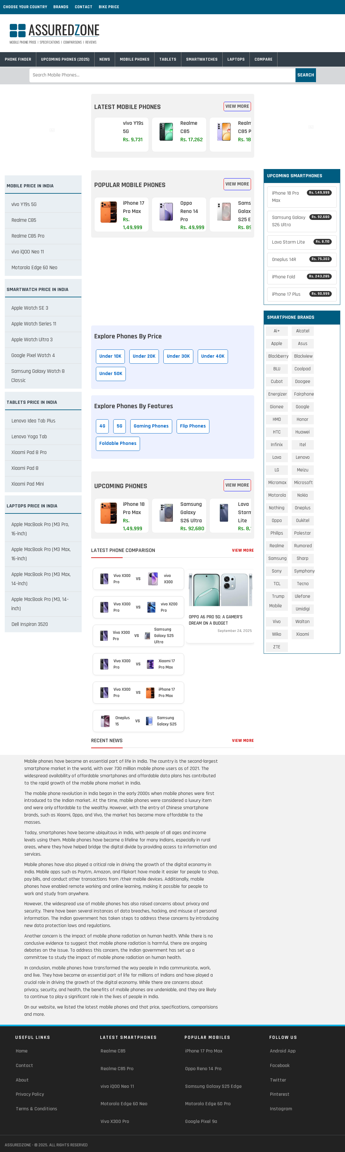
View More (237, 106)
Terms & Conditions (36, 1109)
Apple (276, 344)
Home (21, 1051)
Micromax (277, 483)
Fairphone (304, 394)
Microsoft (303, 483)
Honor (302, 419)
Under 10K (110, 356)
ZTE (276, 647)
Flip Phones (193, 426)
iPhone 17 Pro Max (203, 1051)
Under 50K (110, 373)
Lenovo (303, 457)
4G (102, 426)
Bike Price (109, 7)
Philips (277, 533)
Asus (302, 344)
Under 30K (178, 356)
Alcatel (302, 331)
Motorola (277, 495)
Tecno (303, 584)
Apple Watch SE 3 (29, 308)
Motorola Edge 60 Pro (208, 1103)
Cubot (277, 382)
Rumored (303, 546)
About (22, 1080)
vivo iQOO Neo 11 (27, 251)
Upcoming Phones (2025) (65, 59)
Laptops (236, 59)
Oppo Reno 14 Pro (203, 1068)
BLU (276, 369)
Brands (60, 7)
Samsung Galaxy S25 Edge (213, 1086)
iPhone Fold (302, 277)
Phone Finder (18, 59)
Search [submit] (305, 75)
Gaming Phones (151, 426)
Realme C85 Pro (27, 236)
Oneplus (303, 508)
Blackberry (278, 356)
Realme (277, 546)
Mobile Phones (134, 59)
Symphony (304, 571)
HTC (277, 432)
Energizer (277, 394)
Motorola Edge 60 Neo (34, 267)
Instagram (281, 1109)
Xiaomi (302, 634)
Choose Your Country (25, 7)
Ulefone (302, 596)
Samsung (277, 558)
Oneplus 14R (302, 259)
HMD (277, 419)
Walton (302, 622)
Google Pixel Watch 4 (33, 355)
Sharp (302, 558)
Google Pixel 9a (201, 1121)
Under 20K (144, 356)
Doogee (302, 382)
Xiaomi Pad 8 (24, 468)
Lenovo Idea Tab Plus (33, 420)
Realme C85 (23, 220)
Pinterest (279, 1094)
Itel (303, 445)
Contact (83, 7)
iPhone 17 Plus (302, 294)
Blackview (303, 356)
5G (119, 426)
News (104, 59)
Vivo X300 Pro (115, 1121)
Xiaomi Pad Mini (27, 484)
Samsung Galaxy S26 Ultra (302, 221)
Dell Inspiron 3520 (29, 624)
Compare (263, 59)
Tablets (167, 59)
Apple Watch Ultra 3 (32, 339)
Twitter (278, 1080)
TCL (276, 584)
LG (277, 470)
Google (302, 407)
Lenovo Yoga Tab (29, 436)
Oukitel (302, 521)
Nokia (302, 495)
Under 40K (213, 356)
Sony (277, 571)
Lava (276, 457)
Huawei (302, 432)
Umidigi (303, 609)
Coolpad (303, 369)
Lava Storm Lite (302, 242)
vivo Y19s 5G (24, 204)
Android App (282, 1051)
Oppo (277, 521)
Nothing (276, 508)
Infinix (277, 445)
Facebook (279, 1065)
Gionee (277, 407)
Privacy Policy (30, 1094)
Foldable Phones (118, 443)
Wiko (276, 634)
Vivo (277, 622)
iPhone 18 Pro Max (302, 197)
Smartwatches (202, 59)
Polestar (302, 533)
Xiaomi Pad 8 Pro (29, 452)
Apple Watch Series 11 (33, 323)
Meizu (302, 470)
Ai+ (277, 331)
